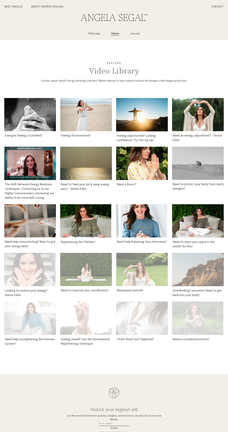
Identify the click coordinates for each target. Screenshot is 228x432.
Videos (115, 33)
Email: (114, 428)
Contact (217, 7)
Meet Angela (13, 7)
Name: (114, 419)
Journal (135, 33)
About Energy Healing (47, 7)
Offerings (94, 33)
